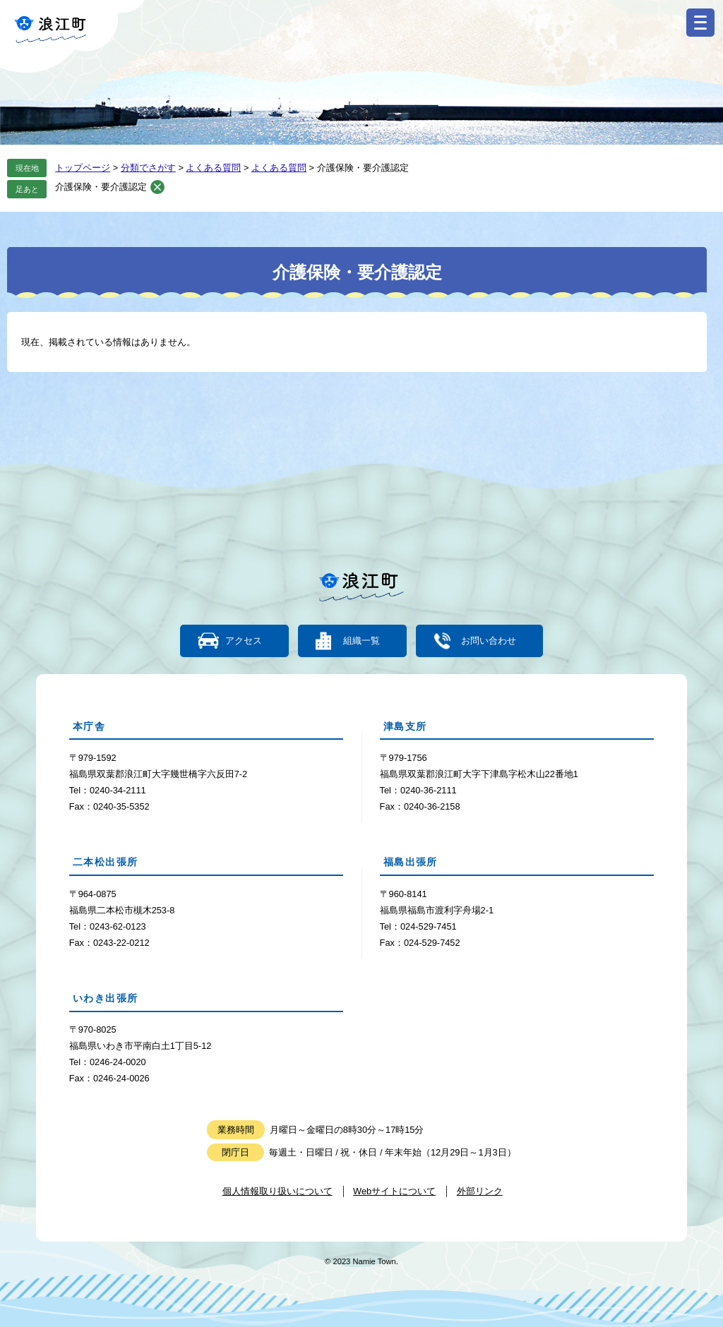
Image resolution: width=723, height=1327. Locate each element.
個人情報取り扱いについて (277, 1191)
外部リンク (480, 1191)
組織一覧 (361, 641)
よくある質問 (213, 167)
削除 (157, 187)
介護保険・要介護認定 (101, 186)
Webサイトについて (394, 1191)
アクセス (243, 641)
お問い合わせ (488, 641)
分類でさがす (148, 167)
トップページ (82, 167)
